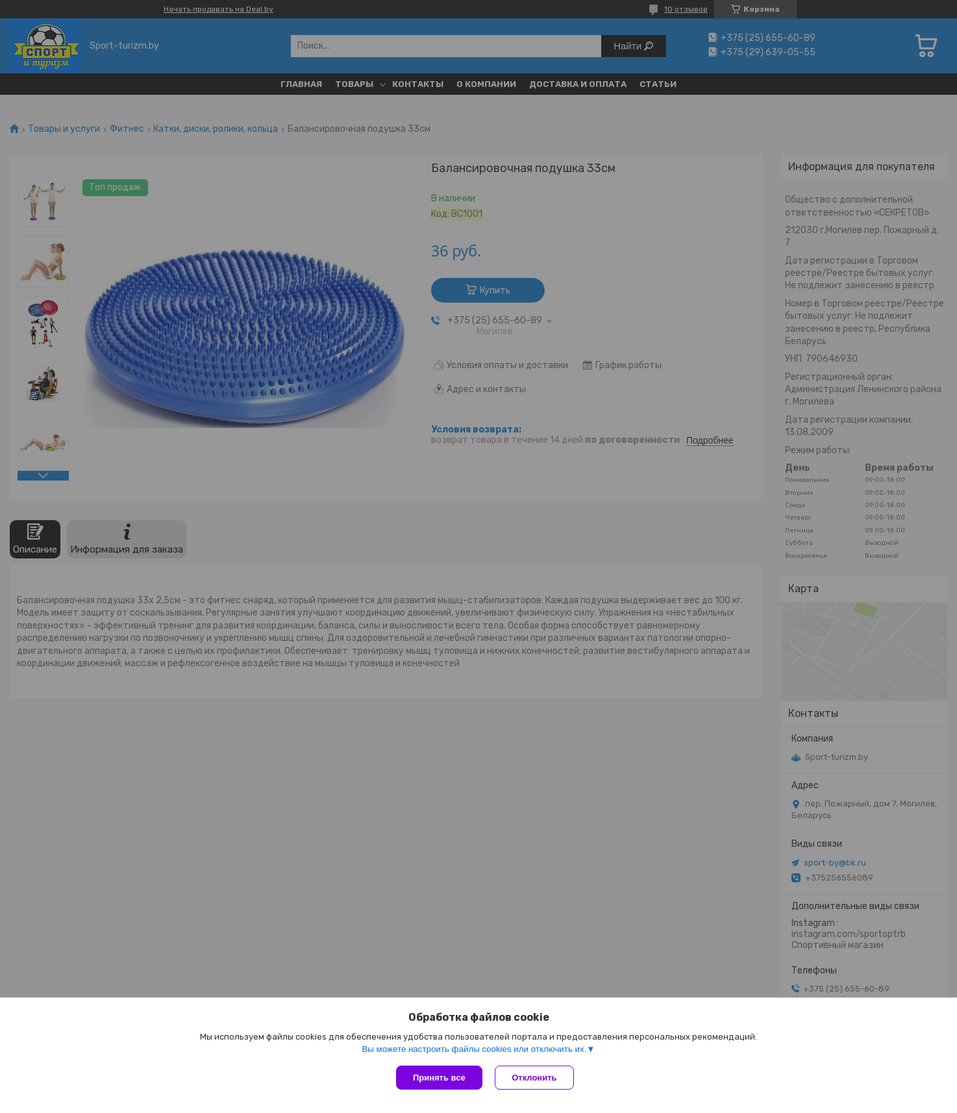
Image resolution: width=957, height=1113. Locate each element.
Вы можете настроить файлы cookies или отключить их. (474, 1049)
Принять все (439, 1077)
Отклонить (534, 1077)
